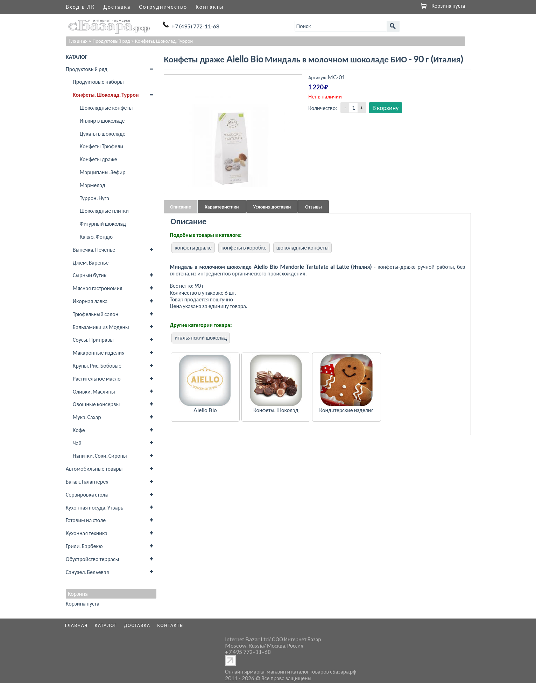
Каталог (106, 625)
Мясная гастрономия (97, 288)
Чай (77, 442)
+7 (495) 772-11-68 (195, 26)
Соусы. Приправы (93, 339)
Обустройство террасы (92, 558)
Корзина (78, 593)
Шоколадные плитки (104, 210)
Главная (78, 40)
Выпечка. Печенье (94, 249)
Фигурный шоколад (103, 223)
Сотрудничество (163, 6)
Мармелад (92, 185)
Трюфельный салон (95, 313)
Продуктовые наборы (98, 81)
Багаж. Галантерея (87, 481)
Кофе (79, 429)
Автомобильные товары (94, 468)
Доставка (117, 6)
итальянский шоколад (201, 337)
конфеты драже (193, 247)
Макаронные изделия (99, 352)
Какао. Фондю (96, 236)
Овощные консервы (96, 404)
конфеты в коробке (244, 247)
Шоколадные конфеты (106, 107)
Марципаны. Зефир (103, 172)
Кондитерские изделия (346, 410)
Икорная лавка (90, 301)
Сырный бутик (89, 275)
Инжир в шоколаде (102, 120)
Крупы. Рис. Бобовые (97, 365)
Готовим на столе (86, 520)
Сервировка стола (87, 494)
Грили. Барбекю (84, 545)
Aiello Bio (205, 410)
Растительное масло (97, 378)
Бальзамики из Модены (101, 326)
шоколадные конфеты (302, 247)
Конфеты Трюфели (101, 146)
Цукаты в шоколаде (103, 133)
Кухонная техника (86, 533)
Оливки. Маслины (94, 391)
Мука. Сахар (87, 417)
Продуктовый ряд (86, 69)
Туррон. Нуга (94, 197)
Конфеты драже (98, 159)
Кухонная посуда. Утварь (94, 507)
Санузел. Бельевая (87, 571)
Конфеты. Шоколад (275, 410)
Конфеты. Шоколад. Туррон (106, 94)
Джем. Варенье (91, 262)
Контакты (210, 6)
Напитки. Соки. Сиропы (100, 455)
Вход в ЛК (80, 6)
